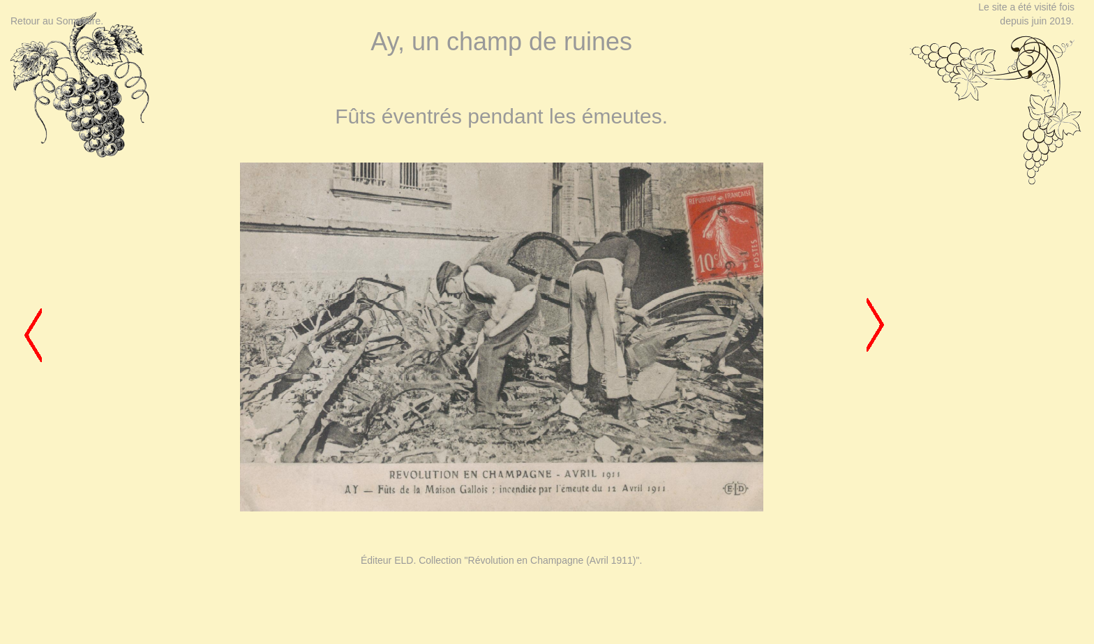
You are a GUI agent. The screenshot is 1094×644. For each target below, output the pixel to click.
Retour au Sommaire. (56, 21)
